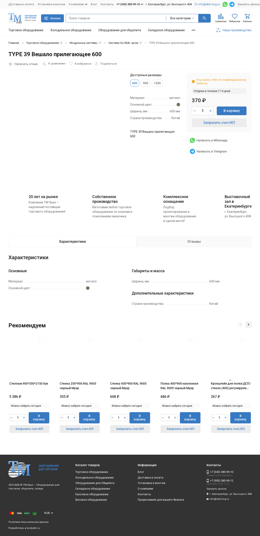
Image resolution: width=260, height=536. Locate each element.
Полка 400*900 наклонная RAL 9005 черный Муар (179, 386)
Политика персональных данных (28, 522)
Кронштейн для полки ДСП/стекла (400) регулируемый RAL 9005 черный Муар (231, 386)
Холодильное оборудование (70, 30)
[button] (240, 324)
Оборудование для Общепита (94, 483)
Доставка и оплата (21, 4)
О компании (145, 488)
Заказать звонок (248, 4)
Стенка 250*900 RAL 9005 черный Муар (78, 386)
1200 (157, 83)
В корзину (232, 111)
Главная (13, 42)
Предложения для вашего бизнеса (161, 499)
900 (145, 83)
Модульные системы (84, 42)
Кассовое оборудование (91, 494)
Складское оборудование (166, 30)
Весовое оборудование (91, 499)
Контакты (107, 4)
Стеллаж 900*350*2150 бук (28, 383)
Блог (94, 4)
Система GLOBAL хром (123, 42)
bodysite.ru (33, 528)
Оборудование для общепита (119, 30)
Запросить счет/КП (219, 123)
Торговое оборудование (25, 30)
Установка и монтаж (51, 4)
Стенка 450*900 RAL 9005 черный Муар (128, 386)
